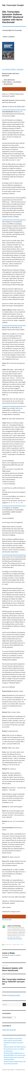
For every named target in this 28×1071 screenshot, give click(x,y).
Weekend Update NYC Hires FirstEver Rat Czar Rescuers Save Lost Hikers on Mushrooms (15, 1049)
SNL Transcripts (7, 919)
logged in (12, 955)
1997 (22, 944)
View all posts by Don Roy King (14, 938)
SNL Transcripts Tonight (13, 5)
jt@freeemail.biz (15, 995)
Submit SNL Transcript (9, 1030)
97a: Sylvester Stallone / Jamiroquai (12, 69)
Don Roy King (7, 944)
